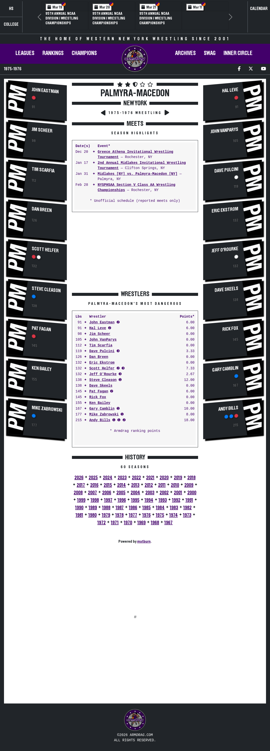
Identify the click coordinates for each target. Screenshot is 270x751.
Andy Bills (99, 420)
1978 (119, 515)
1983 (174, 507)
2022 (136, 477)
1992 (176, 500)
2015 (108, 485)
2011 (162, 485)
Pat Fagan (41, 329)
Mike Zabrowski (47, 409)
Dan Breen (42, 209)
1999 (81, 500)
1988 (106, 507)
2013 (135, 485)
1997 (108, 500)
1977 (133, 515)
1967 (168, 522)
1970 (128, 522)
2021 (150, 477)
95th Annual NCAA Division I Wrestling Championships (61, 18)
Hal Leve (97, 328)
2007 (92, 492)
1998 (95, 500)
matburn (144, 541)
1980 (92, 515)
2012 (149, 485)
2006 (106, 492)
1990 (79, 507)
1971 (115, 522)
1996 (122, 500)
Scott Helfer (45, 249)
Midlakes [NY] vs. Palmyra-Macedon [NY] (137, 174)
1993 (163, 500)
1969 (141, 522)
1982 (187, 507)
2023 (122, 477)
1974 (173, 515)
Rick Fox (97, 397)
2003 (149, 492)
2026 (78, 477)
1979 (106, 515)
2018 (191, 477)
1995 (135, 500)
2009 (188, 485)
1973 (187, 515)
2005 (120, 492)
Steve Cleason (46, 289)
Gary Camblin (101, 408)
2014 (121, 485)
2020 (164, 477)
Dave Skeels (100, 385)
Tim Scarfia (43, 170)
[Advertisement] (37, 528)
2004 (135, 492)
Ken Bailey (41, 368)
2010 (175, 485)
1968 (155, 522)
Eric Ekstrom (101, 362)
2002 (164, 492)
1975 (160, 515)
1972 (101, 522)
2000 (191, 492)
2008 (78, 492)
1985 (146, 507)
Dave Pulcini (101, 351)
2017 (81, 485)
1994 (149, 500)
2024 (107, 477)
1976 (146, 515)
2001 (178, 492)
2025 (93, 477)
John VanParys (102, 339)
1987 (120, 507)
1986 (133, 507)
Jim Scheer (42, 130)
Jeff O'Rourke (102, 374)
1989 (93, 507)
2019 (178, 477)
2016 (94, 485)
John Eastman (45, 90)
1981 (79, 515)
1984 (160, 507)
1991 (189, 500)
